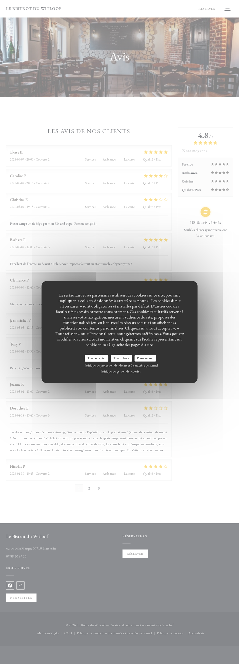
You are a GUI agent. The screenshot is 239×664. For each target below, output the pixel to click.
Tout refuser (121, 358)
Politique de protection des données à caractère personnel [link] (121, 365)
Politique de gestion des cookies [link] (120, 371)
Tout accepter (97, 358)
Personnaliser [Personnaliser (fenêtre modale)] (145, 358)
